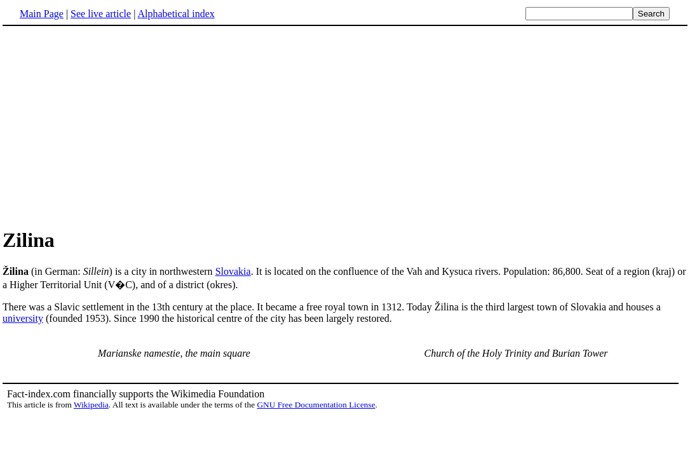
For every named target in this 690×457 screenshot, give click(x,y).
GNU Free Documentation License (316, 404)
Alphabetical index (175, 13)
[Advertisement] (109, 126)
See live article (101, 13)
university (23, 318)
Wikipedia (91, 404)
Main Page (42, 13)
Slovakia (233, 271)
